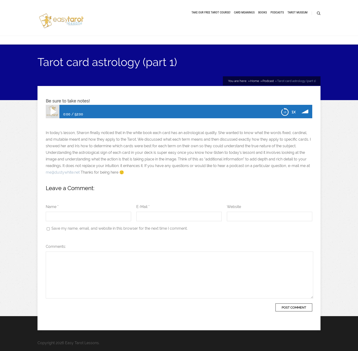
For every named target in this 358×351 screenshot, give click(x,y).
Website (234, 206)
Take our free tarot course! (210, 12)
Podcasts (277, 12)
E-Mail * (143, 206)
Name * (52, 206)
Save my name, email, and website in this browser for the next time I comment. (119, 228)
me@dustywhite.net (63, 172)
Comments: (56, 246)
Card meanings (244, 12)
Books (262, 12)
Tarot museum (297, 12)
